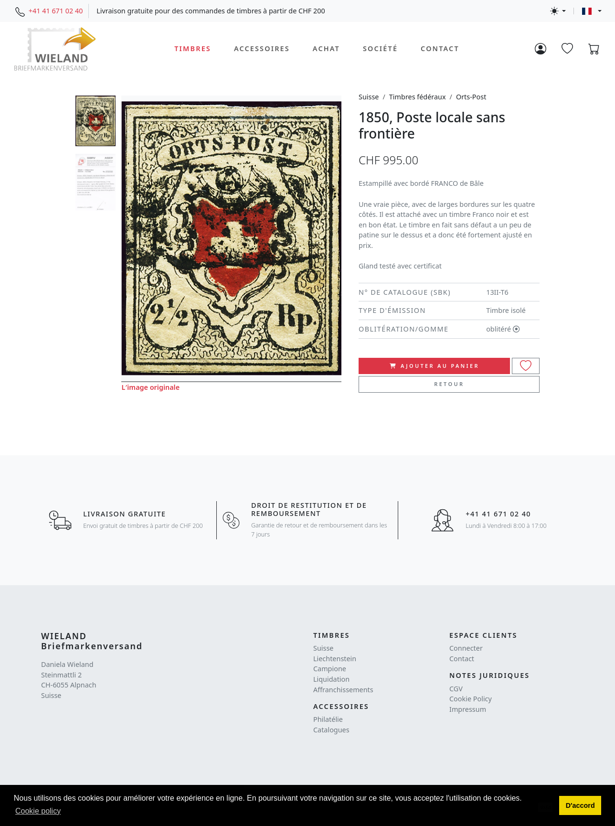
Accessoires (262, 48)
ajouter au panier (434, 365)
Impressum (467, 709)
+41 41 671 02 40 (56, 10)
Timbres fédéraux (417, 96)
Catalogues (331, 729)
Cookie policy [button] (38, 811)
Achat (326, 48)
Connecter (466, 648)
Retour (449, 383)
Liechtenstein (334, 658)
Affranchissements (343, 689)
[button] (580, 805)
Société (380, 48)
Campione (329, 668)
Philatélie (328, 719)
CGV (456, 688)
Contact (440, 48)
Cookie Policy (470, 698)
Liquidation (331, 679)
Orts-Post (471, 96)
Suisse (369, 96)
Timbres (192, 48)
